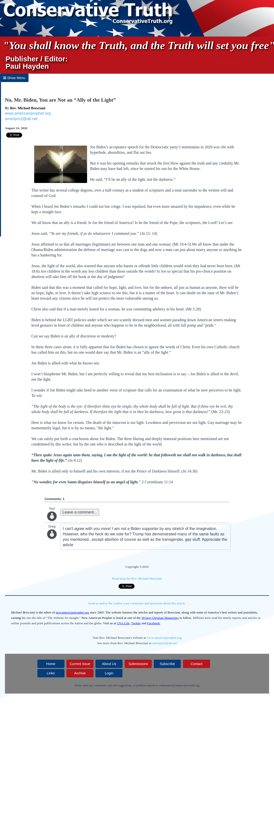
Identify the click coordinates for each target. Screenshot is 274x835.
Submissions (138, 664)
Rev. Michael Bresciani (27, 108)
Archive (80, 673)
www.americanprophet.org (28, 113)
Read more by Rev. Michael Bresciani (137, 578)
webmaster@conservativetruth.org (179, 685)
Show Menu (14, 78)
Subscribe (167, 664)
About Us (109, 664)
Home (50, 664)
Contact (196, 664)
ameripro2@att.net (21, 119)
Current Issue (80, 664)
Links (51, 673)
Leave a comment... (79, 512)
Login (109, 673)
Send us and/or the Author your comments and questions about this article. (137, 603)
